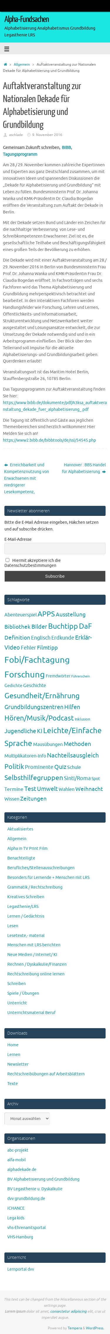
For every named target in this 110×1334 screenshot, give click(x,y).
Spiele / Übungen (23, 993)
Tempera (75, 1328)
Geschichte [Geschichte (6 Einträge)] (34, 686)
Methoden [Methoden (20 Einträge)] (77, 744)
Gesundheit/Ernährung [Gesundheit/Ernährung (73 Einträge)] (41, 696)
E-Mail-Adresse (18, 539)
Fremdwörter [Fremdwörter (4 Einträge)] (58, 676)
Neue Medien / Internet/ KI (32, 954)
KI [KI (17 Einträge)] (39, 731)
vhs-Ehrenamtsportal (26, 1227)
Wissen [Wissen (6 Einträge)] (11, 799)
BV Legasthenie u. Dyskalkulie (34, 1188)
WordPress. (95, 1328)
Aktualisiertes (20, 829)
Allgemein (22, 64)
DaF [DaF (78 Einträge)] (85, 626)
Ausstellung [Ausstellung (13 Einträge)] (71, 614)
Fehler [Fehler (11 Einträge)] (28, 648)
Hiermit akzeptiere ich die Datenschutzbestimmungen (32, 563)
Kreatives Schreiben (25, 896)
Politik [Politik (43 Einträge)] (14, 766)
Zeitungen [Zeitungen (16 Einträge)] (33, 798)
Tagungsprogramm (20, 154)
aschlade (16, 135)
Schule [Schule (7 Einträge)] (74, 767)
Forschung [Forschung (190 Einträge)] (24, 674)
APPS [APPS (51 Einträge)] (46, 614)
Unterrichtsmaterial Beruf (31, 1012)
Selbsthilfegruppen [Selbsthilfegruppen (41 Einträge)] (33, 778)
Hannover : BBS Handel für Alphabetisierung (84, 468)
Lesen (12, 925)
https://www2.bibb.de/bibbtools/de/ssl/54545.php (49, 440)
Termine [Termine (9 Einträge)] (13, 789)
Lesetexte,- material (26, 935)
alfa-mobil (16, 1159)
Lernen (13, 1054)
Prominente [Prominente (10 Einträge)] (39, 767)
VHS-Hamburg (20, 1237)
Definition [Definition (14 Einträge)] (17, 637)
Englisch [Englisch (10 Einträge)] (40, 638)
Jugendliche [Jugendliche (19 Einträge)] (20, 731)
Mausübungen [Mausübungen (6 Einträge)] (48, 744)
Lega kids (15, 1218)
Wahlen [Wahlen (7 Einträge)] (67, 789)
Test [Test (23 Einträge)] (30, 789)
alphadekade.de (21, 1169)
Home (12, 1045)
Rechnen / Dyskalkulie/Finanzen (37, 964)
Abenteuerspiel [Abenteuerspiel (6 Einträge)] (20, 615)
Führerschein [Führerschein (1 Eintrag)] (80, 676)
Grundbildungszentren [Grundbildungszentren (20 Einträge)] (33, 707)
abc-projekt (17, 1150)
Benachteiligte (21, 858)
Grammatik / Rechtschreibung (34, 887)
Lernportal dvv (20, 1269)
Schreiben (16, 983)
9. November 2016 (47, 135)
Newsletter (17, 1064)
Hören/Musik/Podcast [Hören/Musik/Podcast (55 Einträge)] (39, 718)
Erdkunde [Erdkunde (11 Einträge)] (62, 638)
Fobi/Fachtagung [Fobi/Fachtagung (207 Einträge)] (37, 660)
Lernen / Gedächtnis (25, 916)
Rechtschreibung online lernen (36, 974)
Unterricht (17, 1003)
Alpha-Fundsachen (26, 19)
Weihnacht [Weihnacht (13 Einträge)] (89, 789)
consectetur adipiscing (68, 1311)
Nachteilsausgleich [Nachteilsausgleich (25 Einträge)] (73, 755)
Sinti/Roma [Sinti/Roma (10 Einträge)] (77, 778)
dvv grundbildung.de (26, 1198)
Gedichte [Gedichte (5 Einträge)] (13, 686)
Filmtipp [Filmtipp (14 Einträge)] (47, 647)
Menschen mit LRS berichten (33, 945)
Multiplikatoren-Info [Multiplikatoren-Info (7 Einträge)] (25, 756)
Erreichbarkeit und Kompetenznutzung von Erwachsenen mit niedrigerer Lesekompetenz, (26, 478)
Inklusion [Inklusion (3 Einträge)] (82, 719)
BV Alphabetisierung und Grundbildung (43, 1179)
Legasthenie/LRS (22, 906)
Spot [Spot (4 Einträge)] (96, 778)
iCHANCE (16, 1208)
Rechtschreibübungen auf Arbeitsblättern (46, 1074)
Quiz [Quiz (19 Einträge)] (60, 767)
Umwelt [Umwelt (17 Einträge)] (47, 789)
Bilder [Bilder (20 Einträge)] (39, 626)
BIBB (66, 147)
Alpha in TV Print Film (27, 848)
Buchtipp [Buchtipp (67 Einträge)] (63, 626)
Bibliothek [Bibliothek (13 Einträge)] (17, 626)
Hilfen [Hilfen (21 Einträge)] (72, 707)
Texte (12, 1083)
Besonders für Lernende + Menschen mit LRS (48, 877)
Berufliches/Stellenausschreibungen (41, 867)
